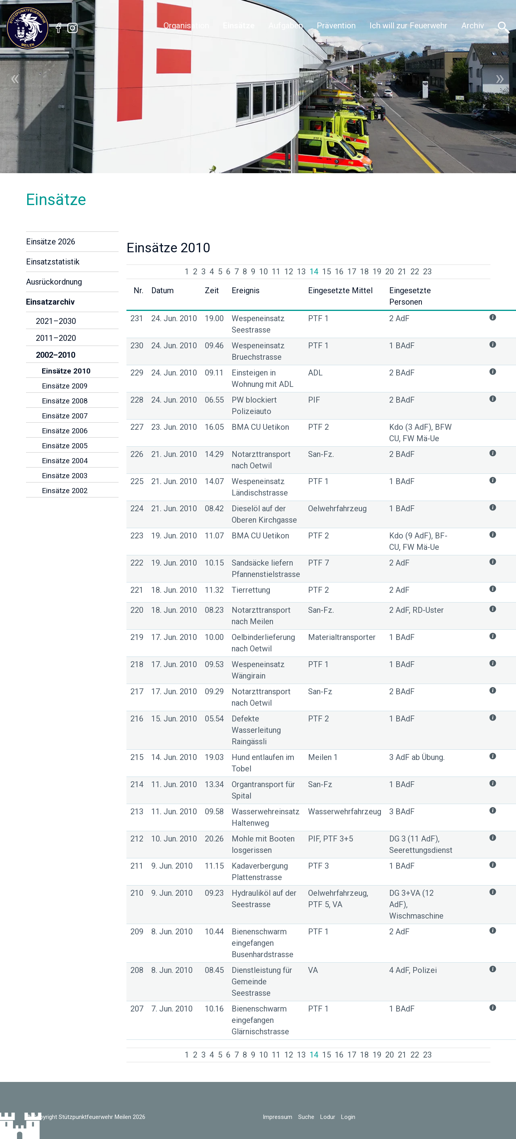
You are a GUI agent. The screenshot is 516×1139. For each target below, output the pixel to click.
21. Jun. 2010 (174, 454)
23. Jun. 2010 (174, 427)
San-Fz (320, 691)
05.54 (214, 718)
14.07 (214, 481)
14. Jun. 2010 (174, 757)
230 (136, 345)
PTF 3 (318, 866)
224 (136, 508)
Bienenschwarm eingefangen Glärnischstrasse (260, 1020)
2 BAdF (402, 372)
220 (136, 610)
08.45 (214, 970)
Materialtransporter (342, 637)
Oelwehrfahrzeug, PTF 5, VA (338, 898)
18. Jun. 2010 (174, 590)
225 (136, 481)
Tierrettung (251, 590)
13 (301, 271)
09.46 (214, 345)
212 (136, 838)
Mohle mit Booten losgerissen (263, 844)
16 (339, 271)
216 (136, 718)
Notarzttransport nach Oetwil (261, 459)
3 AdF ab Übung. (417, 757)
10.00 (214, 637)
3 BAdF (402, 811)
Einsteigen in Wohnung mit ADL (262, 378)
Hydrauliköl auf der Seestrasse (264, 898)
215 (136, 757)
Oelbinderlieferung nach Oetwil (263, 642)
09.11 (214, 372)
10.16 (214, 1008)
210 (136, 893)
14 (314, 271)
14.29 (214, 454)
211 (136, 866)
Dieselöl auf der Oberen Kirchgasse (264, 514)
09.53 (214, 664)
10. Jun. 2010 (174, 838)
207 (136, 1008)
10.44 (214, 931)
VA (313, 970)
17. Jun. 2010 (174, 637)
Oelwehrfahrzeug (337, 508)
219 (136, 637)
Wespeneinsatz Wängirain (258, 670)
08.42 (214, 508)
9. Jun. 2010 (172, 866)
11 (276, 271)
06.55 (214, 400)
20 (389, 271)
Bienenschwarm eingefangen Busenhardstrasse (262, 943)
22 (414, 271)
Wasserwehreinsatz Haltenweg (266, 817)
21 (402, 271)
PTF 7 (318, 563)
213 (136, 811)
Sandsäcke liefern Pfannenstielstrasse (266, 568)
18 (364, 271)
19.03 (214, 757)
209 (136, 931)
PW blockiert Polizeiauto (254, 405)
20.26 (214, 838)
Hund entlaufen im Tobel (263, 763)
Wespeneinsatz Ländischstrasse (260, 487)
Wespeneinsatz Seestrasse (258, 324)
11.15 (214, 866)
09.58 (214, 811)
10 (263, 271)
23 (427, 271)
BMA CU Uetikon (260, 427)
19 (377, 271)
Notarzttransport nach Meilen (261, 615)
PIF (314, 400)
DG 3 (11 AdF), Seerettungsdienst (421, 844)
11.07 (214, 535)
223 (136, 535)
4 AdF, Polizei (413, 970)
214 (136, 784)
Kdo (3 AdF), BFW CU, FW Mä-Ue (420, 432)
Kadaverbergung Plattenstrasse (260, 871)
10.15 (214, 563)
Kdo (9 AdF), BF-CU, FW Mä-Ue (418, 541)
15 (326, 271)
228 (136, 400)
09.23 (214, 893)
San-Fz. (321, 454)
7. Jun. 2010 (172, 1008)
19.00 (214, 318)
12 (288, 271)
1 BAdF (402, 345)
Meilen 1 (323, 757)
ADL (315, 372)
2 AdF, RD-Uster (416, 610)
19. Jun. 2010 (174, 535)
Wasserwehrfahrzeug (344, 811)
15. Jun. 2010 (174, 718)
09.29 (214, 691)
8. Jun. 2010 (172, 931)
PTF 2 (318, 427)
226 (136, 454)
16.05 (214, 427)
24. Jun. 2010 (174, 318)
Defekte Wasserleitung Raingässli (256, 730)
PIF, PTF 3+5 (330, 838)
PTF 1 (318, 318)
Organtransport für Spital (263, 790)
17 (351, 271)
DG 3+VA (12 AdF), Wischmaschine (416, 904)
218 (136, 664)
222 (136, 563)
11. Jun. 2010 (174, 784)
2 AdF (399, 318)
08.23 (214, 610)
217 (136, 691)
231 (136, 318)
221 (136, 590)
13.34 (214, 784)
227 (136, 427)
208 (136, 970)
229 (136, 372)
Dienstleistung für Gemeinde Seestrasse (262, 981)
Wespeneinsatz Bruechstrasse (258, 351)
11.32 (214, 590)
